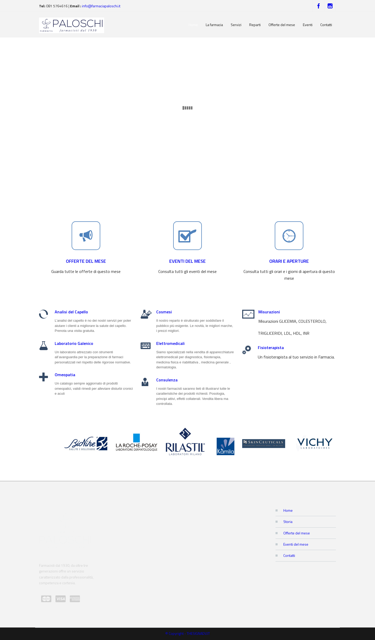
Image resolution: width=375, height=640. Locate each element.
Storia (287, 521)
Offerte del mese (296, 533)
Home (288, 510)
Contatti (289, 555)
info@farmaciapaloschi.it (101, 6)
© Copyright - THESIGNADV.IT (187, 633)
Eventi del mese (295, 544)
